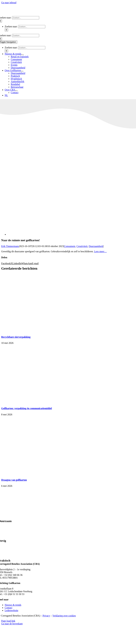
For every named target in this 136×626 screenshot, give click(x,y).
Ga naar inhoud (8, 2)
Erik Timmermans (10, 246)
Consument (69, 246)
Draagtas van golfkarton (14, 480)
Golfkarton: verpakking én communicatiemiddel (26, 408)
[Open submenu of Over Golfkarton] (22, 71)
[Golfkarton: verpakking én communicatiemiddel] (39, 402)
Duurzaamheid (96, 246)
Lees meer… (100, 251)
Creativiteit (82, 246)
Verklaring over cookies (64, 615)
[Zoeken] (6, 29)
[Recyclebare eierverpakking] (39, 331)
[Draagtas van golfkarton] (39, 474)
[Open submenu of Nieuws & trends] (22, 54)
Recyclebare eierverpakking (15, 337)
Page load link (8, 621)
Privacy (46, 615)
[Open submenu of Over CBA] (16, 90)
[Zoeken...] (25, 17)
